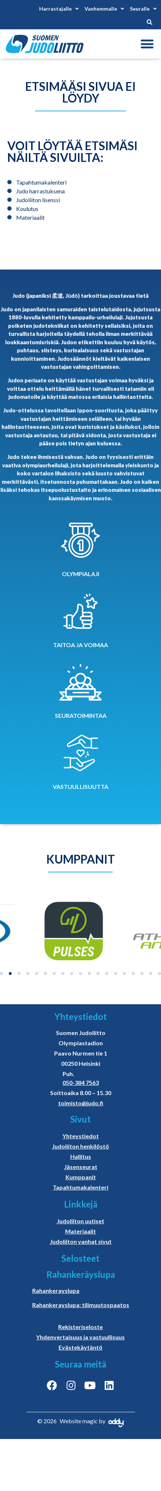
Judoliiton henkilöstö (80, 1146)
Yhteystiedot (81, 1135)
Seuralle (143, 9)
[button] (146, 44)
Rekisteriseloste (80, 1326)
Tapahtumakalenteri (80, 1187)
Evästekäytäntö (80, 1347)
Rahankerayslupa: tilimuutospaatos (80, 1304)
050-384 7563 (81, 1082)
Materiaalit (80, 1231)
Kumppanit (80, 1176)
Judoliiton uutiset (80, 1220)
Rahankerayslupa (55, 1290)
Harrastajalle (59, 9)
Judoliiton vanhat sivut (81, 1241)
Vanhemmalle (104, 9)
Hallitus (80, 1156)
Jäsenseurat (80, 1166)
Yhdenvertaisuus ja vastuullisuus (80, 1337)
